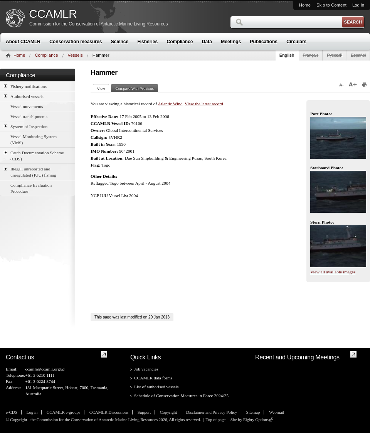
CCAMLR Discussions (108, 412)
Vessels (75, 55)
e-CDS (11, 412)
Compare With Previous (134, 88)
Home (305, 5)
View (103, 88)
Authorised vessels (24, 96)
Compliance (180, 41)
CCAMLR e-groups (63, 412)
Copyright (168, 412)
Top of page (215, 419)
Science (119, 41)
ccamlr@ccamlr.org (42, 369)
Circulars (296, 41)
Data (207, 41)
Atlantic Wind (170, 103)
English (286, 55)
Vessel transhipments (28, 116)
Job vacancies (146, 369)
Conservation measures (75, 41)
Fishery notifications (25, 86)
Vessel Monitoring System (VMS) (33, 139)
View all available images (332, 272)
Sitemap (253, 412)
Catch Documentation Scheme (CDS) (34, 155)
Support (144, 412)
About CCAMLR (23, 41)
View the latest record (204, 103)
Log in (358, 5)
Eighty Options (256, 419)
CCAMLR (53, 14)
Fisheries (147, 41)
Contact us (20, 357)
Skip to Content (331, 5)
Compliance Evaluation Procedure (31, 188)
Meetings (231, 41)
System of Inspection (25, 126)
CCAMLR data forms (153, 378)
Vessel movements (26, 106)
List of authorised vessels (156, 386)
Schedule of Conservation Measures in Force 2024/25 (181, 395)
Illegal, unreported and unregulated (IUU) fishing (30, 171)
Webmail (276, 412)
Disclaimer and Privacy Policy (211, 412)
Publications (264, 41)
